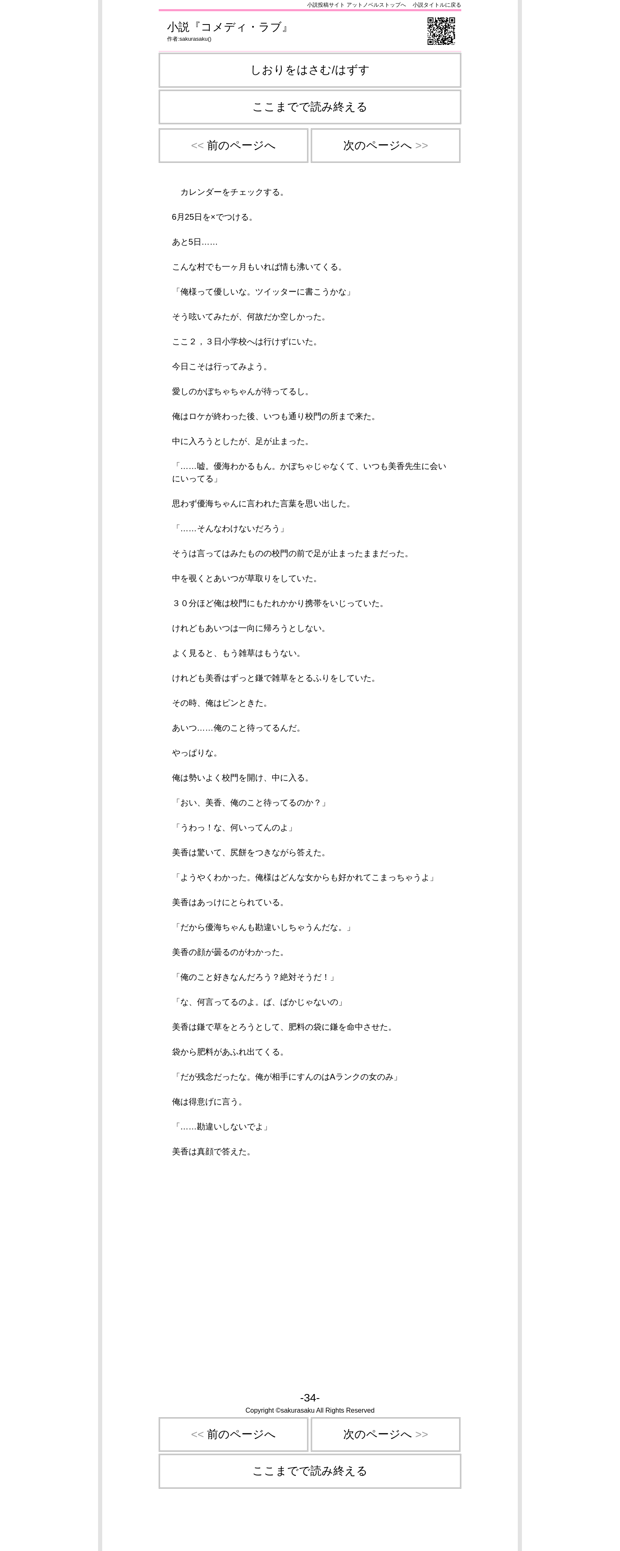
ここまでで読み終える (310, 107)
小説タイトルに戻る (437, 5)
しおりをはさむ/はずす (309, 70)
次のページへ (385, 145)
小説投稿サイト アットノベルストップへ (356, 5)
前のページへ (233, 145)
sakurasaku (194, 39)
